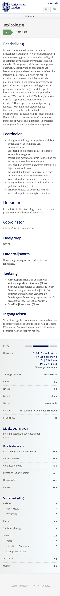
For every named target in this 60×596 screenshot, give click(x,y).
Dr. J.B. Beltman (49, 360)
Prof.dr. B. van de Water (44, 353)
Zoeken (31, 16)
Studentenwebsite (19, 585)
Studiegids (51, 3)
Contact (46, 585)
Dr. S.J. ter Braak (48, 363)
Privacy (35, 585)
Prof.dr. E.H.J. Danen (46, 356)
